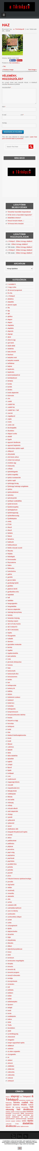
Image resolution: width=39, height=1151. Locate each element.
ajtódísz (9, 319)
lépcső (9, 770)
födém (9, 568)
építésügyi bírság (13, 486)
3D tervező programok (14, 293)
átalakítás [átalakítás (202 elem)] (28, 1125)
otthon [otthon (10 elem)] (26, 1119)
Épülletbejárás (12, 521)
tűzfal (9, 1025)
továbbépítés (11, 1019)
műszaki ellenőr (12, 811)
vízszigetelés (11, 1057)
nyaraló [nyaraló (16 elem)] (8, 1119)
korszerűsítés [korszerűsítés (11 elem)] (16, 1116)
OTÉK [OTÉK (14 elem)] (31, 1119)
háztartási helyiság (13, 620)
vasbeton (10, 1051)
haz (4, 66)
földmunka (10, 571)
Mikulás (9, 799)
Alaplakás (10, 328)
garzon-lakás (11, 582)
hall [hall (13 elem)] (13, 1109)
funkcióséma (11, 574)
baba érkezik (11, 354)
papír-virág (10, 855)
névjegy (9, 817)
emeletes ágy (11, 465)
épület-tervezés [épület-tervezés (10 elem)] (25, 1129)
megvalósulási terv (13, 790)
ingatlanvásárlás (12, 656)
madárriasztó (11, 781)
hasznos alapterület (13, 612)
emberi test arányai (13, 462)
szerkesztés (11, 916)
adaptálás (10, 304)
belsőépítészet (12, 380)
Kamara (10, 667)
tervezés (10, 969)
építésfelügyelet (12, 474)
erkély (9, 524)
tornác (9, 1016)
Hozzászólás (6, 87)
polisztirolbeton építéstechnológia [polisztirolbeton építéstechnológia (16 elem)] (16, 1121)
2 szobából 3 (11, 287)
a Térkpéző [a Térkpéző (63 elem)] (25, 1099)
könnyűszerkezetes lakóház (16, 717)
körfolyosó (10, 729)
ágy (8, 313)
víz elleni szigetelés (13, 1054)
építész (9, 492)
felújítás (9, 556)
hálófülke (10, 603)
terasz (9, 954)
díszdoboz (10, 433)
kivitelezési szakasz (13, 700)
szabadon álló (11, 907)
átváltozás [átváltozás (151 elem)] (11, 1128)
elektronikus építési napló (15, 451)
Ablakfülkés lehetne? (14, 220)
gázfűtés (10, 588)
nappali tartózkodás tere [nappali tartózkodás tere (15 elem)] (25, 1117)
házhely (9, 617)
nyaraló (9, 819)
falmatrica (10, 541)
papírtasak (10, 861)
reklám (9, 890)
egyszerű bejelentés (13, 448)
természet (10, 960)
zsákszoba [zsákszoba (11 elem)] (8, 1126)
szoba (9, 925)
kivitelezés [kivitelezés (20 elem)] (30, 1114)
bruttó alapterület (12, 395)
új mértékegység (12, 1036)
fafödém (10, 535)
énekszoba (11, 468)
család (9, 404)
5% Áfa (9, 295)
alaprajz (10, 336)
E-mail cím (12, 117)
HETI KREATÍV (12, 629)
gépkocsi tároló (12, 591)
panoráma (10, 852)
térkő (9, 957)
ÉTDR (9, 527)
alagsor (9, 322)
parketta (10, 869)
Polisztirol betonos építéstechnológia (19, 881)
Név (3, 109)
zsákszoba (10, 1074)
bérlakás (10, 383)
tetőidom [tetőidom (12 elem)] (18, 1123)
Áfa (8, 310)
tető (8, 989)
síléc (9, 902)
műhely (9, 808)
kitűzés (9, 697)
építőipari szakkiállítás (14, 503)
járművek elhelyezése (14, 664)
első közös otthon (13, 459)
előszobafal (11, 456)
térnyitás (10, 966)
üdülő (9, 1033)
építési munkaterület (14, 480)
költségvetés (11, 711)
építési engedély (12, 477)
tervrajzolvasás (12, 984)
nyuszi (9, 828)
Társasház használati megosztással (19, 214)
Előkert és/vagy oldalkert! (24, 244)
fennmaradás (11, 562)
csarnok (10, 415)
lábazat (9, 746)
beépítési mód (12, 360)
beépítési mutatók (13, 363)
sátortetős (10, 899)
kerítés (9, 682)
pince (9, 878)
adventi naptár (12, 307)
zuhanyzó (10, 1083)
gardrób (9, 579)
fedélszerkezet (12, 547)
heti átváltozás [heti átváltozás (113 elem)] (25, 1112)
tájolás (9, 931)
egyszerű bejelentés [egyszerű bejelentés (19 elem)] (13, 1107)
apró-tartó (10, 345)
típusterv (10, 1007)
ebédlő (9, 439)
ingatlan (10, 653)
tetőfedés (10, 992)
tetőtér (9, 998)
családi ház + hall (13, 412)
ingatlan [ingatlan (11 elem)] (13, 1114)
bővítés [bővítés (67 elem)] (16, 1105)
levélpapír (10, 776)
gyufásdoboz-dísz (13, 594)
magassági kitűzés (13, 784)
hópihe (9, 635)
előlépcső (10, 454)
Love (9, 779)
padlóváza (10, 846)
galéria (9, 577)
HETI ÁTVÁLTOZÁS (14, 626)
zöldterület (10, 1071)
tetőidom (10, 995)
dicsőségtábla (11, 430)
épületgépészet (12, 512)
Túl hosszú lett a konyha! (15, 226)
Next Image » (32, 69)
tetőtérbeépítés (12, 1004)
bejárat (9, 369)
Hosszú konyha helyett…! (15, 223)
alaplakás (10, 331)
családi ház (11, 407)
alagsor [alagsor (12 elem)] (8, 1099)
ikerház (9, 650)
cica (8, 401)
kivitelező (10, 702)
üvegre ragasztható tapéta (15, 1045)
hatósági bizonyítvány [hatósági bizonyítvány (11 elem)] (22, 1109)
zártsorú (10, 1065)
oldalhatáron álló (12, 831)
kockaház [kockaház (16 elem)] (8, 1116)
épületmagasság (12, 515)
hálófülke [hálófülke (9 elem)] (8, 1114)
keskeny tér (11, 691)
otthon (9, 840)
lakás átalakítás (12, 758)
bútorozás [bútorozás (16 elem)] (9, 1105)
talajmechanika (12, 934)
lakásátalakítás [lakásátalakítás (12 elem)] (29, 1116)
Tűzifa (9, 1027)
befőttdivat (10, 366)
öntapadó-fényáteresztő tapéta (17, 834)
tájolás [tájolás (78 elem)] (30, 1123)
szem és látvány (12, 913)
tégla (9, 940)
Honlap (4, 125)
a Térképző (19, 29)
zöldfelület (10, 1068)
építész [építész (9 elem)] (18, 1129)
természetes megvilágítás (15, 963)
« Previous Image (7, 69)
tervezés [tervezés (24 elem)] (30, 1121)
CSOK (9, 424)
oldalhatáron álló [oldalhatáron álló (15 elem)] (17, 1119)
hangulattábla (11, 609)
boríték (9, 389)
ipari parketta (11, 658)
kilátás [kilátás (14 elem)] (24, 1114)
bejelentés (10, 372)
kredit (9, 743)
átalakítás (10, 351)
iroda (9, 661)
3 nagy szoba (11, 289)
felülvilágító (11, 559)
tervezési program (13, 975)
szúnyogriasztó (12, 928)
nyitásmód (10, 825)
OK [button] (20, 1148)
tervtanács (10, 986)
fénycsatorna (11, 565)
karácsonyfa (11, 673)
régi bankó (10, 887)
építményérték (12, 500)
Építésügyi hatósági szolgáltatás (17, 489)
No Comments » (14, 63)
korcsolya (10, 726)
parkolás (10, 872)
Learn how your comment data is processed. (19, 140)
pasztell (9, 875)
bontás (9, 386)
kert (8, 685)
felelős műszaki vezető (14, 550)
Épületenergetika (12, 509)
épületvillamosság (13, 518)
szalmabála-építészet (14, 910)
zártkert (9, 1063)
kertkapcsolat (11, 688)
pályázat (10, 849)
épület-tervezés (12, 506)
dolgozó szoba (12, 436)
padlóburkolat (11, 843)
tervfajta (10, 981)
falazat (9, 538)
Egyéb (9, 442)
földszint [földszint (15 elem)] (8, 1109)
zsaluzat (10, 1080)
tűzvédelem (11, 1030)
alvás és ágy (11, 342)
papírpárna (11, 858)
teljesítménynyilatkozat (14, 951)
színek (9, 922)
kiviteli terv (10, 705)
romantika (10, 896)
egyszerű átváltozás (13, 445)
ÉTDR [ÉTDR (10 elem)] (17, 1126)
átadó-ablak (11, 348)
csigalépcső (11, 418)
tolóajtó (9, 1010)
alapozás (10, 333)
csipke (9, 421)
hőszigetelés (11, 638)
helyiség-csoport (12, 623)
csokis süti (10, 427)
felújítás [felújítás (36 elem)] (24, 1107)
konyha (9, 720)
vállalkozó (10, 1048)
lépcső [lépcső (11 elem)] (14, 1117)
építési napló (11, 483)
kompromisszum (12, 714)
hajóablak (10, 597)
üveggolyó (10, 1042)
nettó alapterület (12, 814)
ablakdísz (10, 301)
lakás (9, 755)
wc (8, 1060)
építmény (10, 497)
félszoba (10, 553)
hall (8, 600)
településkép (11, 942)
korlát (9, 732)
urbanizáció (11, 1039)
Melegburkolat (12, 793)
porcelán (10, 884)
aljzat (9, 339)
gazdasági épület (13, 585)
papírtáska (10, 863)
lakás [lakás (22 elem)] (22, 1116)
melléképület (11, 796)
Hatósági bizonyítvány (14, 615)
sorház (9, 904)
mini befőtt (10, 802)
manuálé (10, 787)
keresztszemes (12, 679)
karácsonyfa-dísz (13, 676)
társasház (10, 937)
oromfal (9, 837)
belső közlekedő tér (13, 377)
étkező (9, 530)
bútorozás (10, 398)
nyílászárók (11, 823)
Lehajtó (9, 767)
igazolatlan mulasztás (14, 647)
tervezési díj (11, 972)
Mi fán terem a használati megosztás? (19, 217)
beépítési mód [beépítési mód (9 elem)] (29, 1102)
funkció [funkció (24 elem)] (30, 1107)
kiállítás (9, 694)
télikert (9, 948)
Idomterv (10, 644)
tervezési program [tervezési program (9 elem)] (10, 1123)
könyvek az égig (12, 723)
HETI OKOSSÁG (13, 632)
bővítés (9, 392)
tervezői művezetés (13, 978)
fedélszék (10, 544)
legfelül (9, 764)
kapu (9, 670)
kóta (8, 735)
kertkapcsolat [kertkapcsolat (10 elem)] (18, 1114)
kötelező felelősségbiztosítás (16, 738)
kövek (9, 740)
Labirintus (10, 749)
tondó (9, 1013)
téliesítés (10, 945)
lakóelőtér (10, 761)
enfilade (10, 471)
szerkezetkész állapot (14, 919)
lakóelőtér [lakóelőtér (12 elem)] (8, 1117)
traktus (9, 1022)
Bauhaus (10, 357)
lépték (9, 773)
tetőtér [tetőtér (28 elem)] (24, 1123)
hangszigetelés (12, 606)
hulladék (10, 641)
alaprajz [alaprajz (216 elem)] (15, 1098)
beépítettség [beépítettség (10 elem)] (22, 1102)
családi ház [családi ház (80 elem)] (27, 1105)
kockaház (10, 708)
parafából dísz (12, 866)
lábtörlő (9, 752)
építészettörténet (12, 495)
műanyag (10, 805)
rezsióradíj (10, 893)
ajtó (8, 316)
